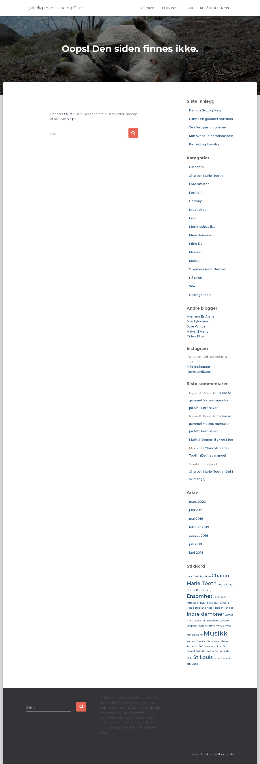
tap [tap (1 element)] (189, 663)
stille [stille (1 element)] (189, 658)
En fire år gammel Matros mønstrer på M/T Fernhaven (210, 400)
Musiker (195, 252)
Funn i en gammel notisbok (211, 119)
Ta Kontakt (147, 7)
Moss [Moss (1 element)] (228, 625)
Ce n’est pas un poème (207, 127)
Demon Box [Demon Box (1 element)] (194, 590)
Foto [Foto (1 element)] (189, 607)
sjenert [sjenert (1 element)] (191, 651)
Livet (193, 218)
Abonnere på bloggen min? (209, 7)
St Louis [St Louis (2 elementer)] (203, 657)
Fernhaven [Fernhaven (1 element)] (219, 597)
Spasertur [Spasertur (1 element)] (224, 651)
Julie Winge (196, 326)
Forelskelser (199, 184)
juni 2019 (196, 510)
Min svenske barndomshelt (211, 136)
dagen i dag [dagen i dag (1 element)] (225, 584)
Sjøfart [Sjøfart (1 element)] (200, 651)
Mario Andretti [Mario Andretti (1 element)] (206, 625)
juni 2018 (196, 553)
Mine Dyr (196, 244)
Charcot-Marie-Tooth (206, 176)
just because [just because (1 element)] (210, 620)
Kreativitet (197, 210)
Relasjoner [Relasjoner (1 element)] (213, 641)
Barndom (196, 167)
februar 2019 (199, 527)
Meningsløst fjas (202, 227)
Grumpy (195, 201)
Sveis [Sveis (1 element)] (217, 658)
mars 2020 (197, 502)
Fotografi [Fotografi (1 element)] (198, 607)
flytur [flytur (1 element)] (203, 603)
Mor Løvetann (198, 321)
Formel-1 (196, 193)
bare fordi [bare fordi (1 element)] (193, 576)
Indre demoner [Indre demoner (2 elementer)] (205, 614)
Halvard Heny (197, 331)
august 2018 (198, 536)
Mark (193, 440)
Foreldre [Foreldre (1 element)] (212, 603)
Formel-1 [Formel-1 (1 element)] (224, 603)
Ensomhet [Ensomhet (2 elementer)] (200, 596)
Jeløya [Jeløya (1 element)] (197, 620)
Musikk (195, 261)
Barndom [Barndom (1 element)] (205, 576)
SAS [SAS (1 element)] (200, 646)
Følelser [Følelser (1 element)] (218, 607)
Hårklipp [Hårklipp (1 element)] (229, 607)
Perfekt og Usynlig (204, 144)
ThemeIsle (226, 754)
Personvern (171, 7)
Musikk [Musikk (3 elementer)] (215, 633)
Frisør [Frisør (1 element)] (208, 607)
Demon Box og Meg (205, 110)
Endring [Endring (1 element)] (206, 590)
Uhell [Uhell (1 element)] (195, 663)
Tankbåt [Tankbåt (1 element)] (226, 658)
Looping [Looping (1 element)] (192, 625)
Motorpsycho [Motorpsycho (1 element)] (195, 634)
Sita (192, 286)
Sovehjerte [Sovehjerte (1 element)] (211, 651)
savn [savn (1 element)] (207, 646)
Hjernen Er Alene (201, 316)
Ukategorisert (200, 295)
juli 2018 (195, 544)
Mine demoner (201, 235)
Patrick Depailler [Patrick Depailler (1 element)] (197, 641)
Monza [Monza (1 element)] (220, 625)
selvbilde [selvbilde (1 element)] (216, 646)
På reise (195, 278)
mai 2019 (196, 519)
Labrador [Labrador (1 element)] (224, 620)
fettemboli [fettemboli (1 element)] (193, 603)
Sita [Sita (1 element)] (225, 646)
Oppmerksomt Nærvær (208, 269)
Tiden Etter (196, 336)
